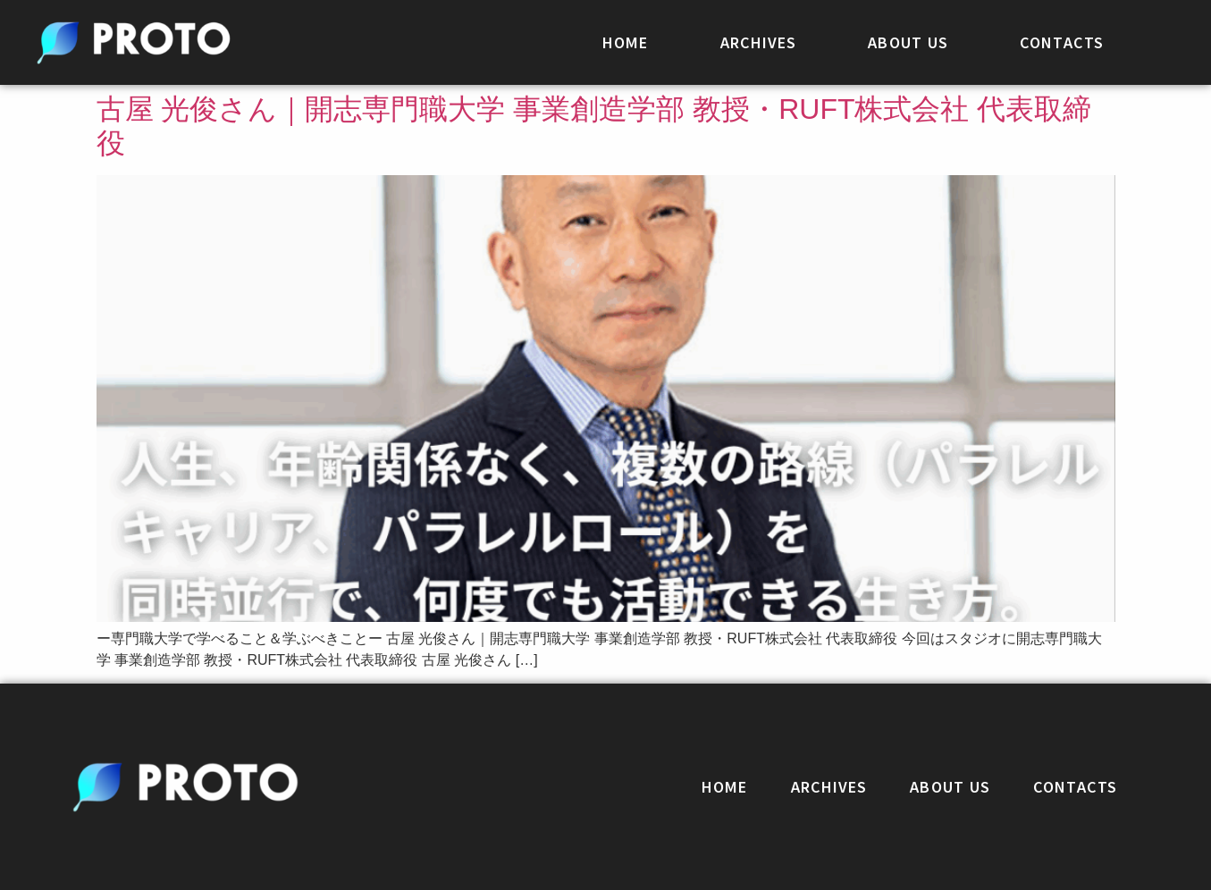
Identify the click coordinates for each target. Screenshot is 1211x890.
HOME (625, 42)
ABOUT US (908, 42)
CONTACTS (1062, 42)
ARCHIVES (758, 42)
